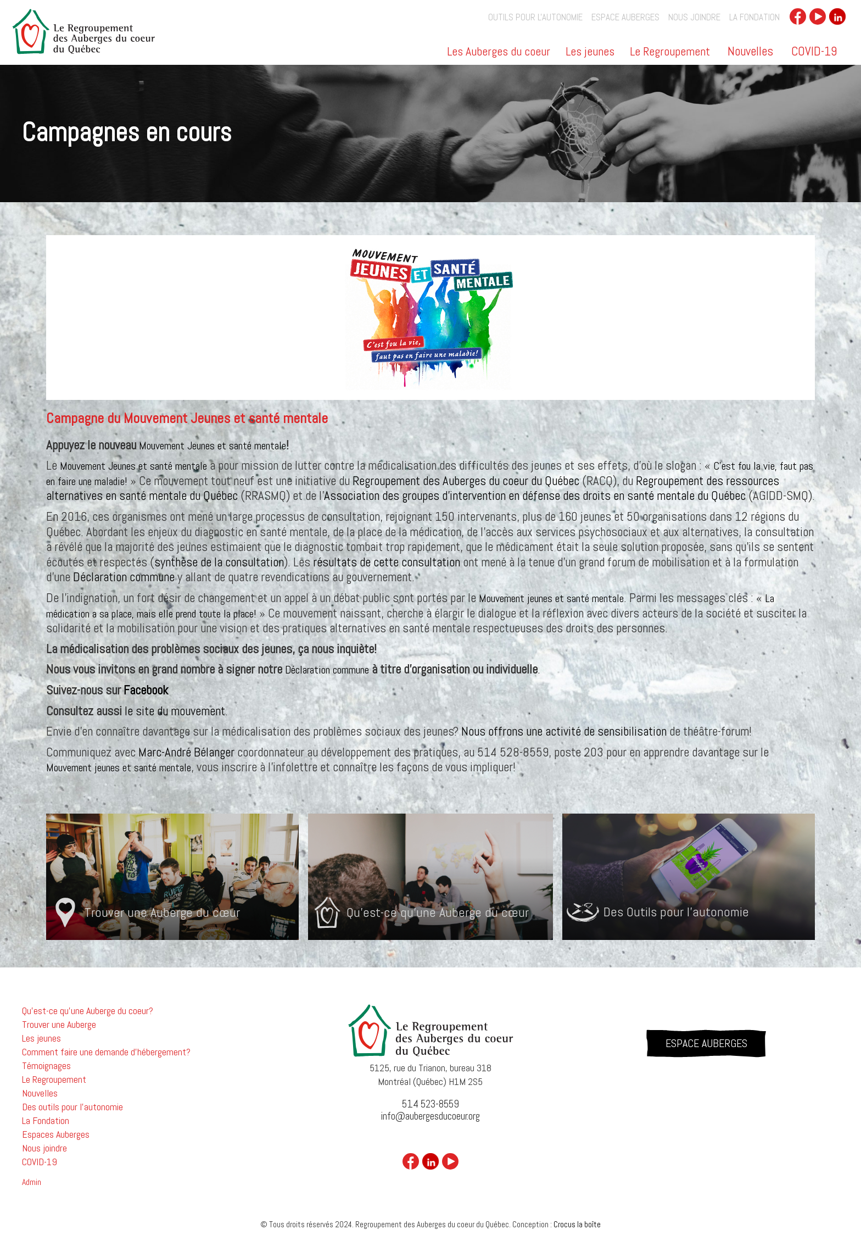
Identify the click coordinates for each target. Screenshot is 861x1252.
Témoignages (46, 1065)
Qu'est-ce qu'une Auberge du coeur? (87, 1010)
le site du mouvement (175, 711)
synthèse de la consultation (219, 562)
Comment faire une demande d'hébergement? (106, 1052)
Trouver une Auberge (59, 1024)
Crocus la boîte (577, 1224)
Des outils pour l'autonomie (72, 1106)
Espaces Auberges (56, 1134)
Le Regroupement (670, 52)
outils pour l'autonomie (535, 17)
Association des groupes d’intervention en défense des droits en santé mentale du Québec (535, 495)
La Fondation (754, 17)
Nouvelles (750, 51)
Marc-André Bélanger (186, 752)
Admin (31, 1182)
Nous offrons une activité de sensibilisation (564, 731)
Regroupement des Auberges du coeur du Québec (466, 480)
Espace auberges (625, 17)
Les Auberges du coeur (498, 52)
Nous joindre (694, 17)
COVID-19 (814, 51)
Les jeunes (590, 52)
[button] (499, 55)
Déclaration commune (124, 577)
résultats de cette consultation (386, 562)
